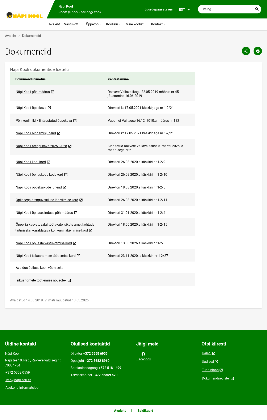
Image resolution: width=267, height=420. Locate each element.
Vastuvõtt (73, 24)
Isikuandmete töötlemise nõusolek (44, 280)
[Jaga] (246, 51)
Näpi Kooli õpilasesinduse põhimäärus (47, 212)
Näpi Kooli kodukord (33, 162)
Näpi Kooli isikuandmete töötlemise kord (48, 255)
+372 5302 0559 (17, 372)
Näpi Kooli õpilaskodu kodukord (42, 174)
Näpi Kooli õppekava (34, 107)
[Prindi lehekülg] (258, 51)
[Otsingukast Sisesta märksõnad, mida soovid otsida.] (229, 9)
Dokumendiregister (216, 378)
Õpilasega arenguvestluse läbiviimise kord (49, 200)
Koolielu (113, 24)
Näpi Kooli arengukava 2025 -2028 (44, 146)
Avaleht (54, 24)
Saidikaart (145, 411)
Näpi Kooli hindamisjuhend (38, 133)
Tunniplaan (210, 370)
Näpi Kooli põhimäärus (35, 91)
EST (184, 9)
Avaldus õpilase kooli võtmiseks (39, 268)
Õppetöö (94, 24)
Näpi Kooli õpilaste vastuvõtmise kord (46, 243)
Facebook (144, 356)
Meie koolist (136, 24)
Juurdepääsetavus (159, 9)
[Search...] (256, 9)
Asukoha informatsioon (22, 388)
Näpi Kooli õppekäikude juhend (41, 187)
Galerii (206, 353)
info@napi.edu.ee (18, 380)
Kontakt (158, 24)
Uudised (208, 362)
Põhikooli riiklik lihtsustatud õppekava (46, 120)
